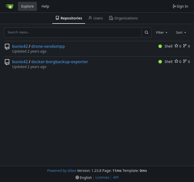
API (115, 177)
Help (45, 6)
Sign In (180, 6)
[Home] (10, 6)
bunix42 (20, 46)
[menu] (84, 177)
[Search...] (146, 32)
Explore (27, 6)
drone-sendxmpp (48, 46)
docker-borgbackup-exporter (59, 61)
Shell (165, 46)
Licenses (102, 177)
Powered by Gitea (61, 170)
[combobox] (162, 32)
